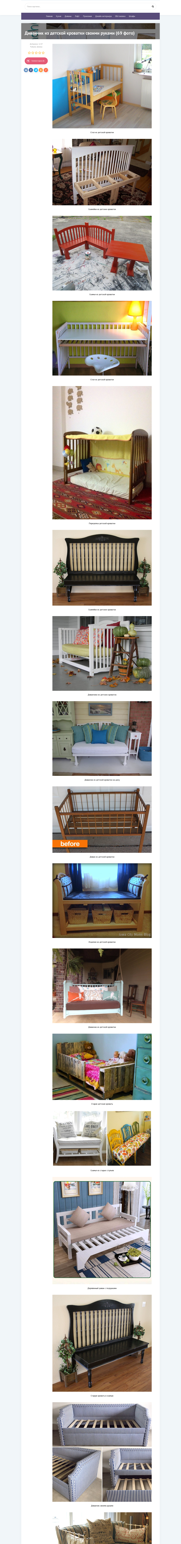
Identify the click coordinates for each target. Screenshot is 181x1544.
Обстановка (120, 16)
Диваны (68, 16)
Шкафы (132, 16)
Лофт (77, 16)
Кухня (58, 16)
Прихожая (87, 16)
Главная (49, 16)
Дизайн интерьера (103, 16)
